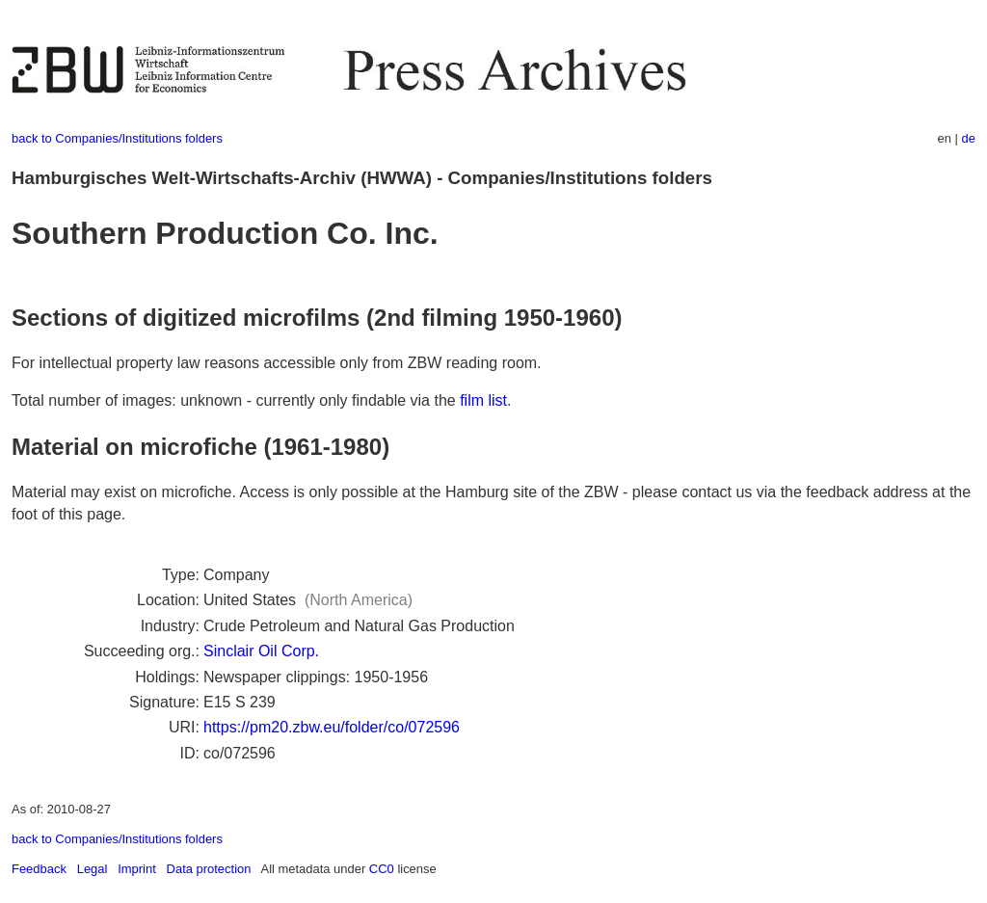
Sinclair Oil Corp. (261, 651)
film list (483, 400)
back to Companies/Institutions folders (117, 138)
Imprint (137, 869)
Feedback (39, 869)
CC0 (381, 869)
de (968, 138)
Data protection (209, 869)
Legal (92, 869)
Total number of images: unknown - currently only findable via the (236, 400)
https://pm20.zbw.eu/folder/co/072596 (331, 727)
